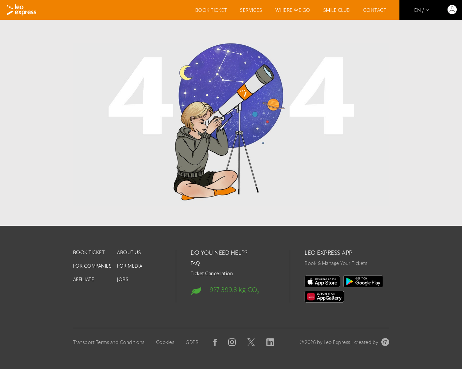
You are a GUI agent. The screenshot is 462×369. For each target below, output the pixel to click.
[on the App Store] (322, 281)
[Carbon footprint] (233, 289)
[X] (251, 342)
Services (251, 10)
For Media (130, 266)
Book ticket (211, 10)
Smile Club (336, 10)
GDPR (192, 342)
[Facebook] (215, 342)
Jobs (122, 279)
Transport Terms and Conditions (109, 342)
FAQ (195, 263)
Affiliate (84, 279)
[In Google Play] (363, 281)
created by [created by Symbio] (371, 342)
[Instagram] (232, 342)
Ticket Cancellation (212, 273)
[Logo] (22, 9)
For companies (92, 266)
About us (129, 252)
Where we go (292, 10)
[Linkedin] (270, 342)
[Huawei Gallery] (324, 297)
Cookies (165, 342)
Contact (375, 10)
